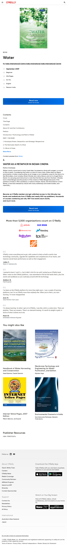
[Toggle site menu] (2, 2)
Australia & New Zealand (10, 519)
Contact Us (6, 501)
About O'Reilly (8, 464)
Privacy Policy (6, 506)
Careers (4, 471)
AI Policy (5, 509)
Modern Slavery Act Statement (47, 543)
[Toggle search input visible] (64, 2)
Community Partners (9, 479)
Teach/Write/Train (8, 468)
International (7, 515)
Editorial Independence (29, 543)
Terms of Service (7, 543)
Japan (4, 522)
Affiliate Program (8, 482)
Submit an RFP (7, 485)
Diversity (5, 488)
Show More (7, 151)
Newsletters (6, 504)
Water (21, 156)
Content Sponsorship (9, 491)
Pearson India (11, 87)
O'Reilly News (6, 474)
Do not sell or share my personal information (15, 536)
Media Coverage (8, 476)
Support (5, 497)
